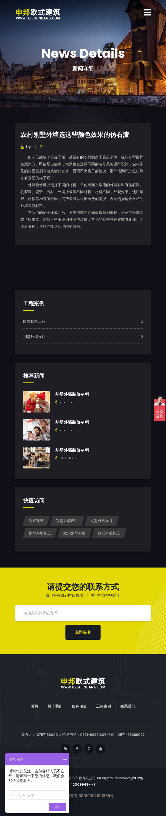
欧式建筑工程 (34, 321)
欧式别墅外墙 (74, 533)
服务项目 (79, 706)
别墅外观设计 (101, 520)
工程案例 (103, 706)
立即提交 (83, 632)
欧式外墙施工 (109, 533)
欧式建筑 (36, 520)
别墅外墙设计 (34, 336)
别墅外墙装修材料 (72, 394)
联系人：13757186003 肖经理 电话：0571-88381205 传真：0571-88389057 (83, 734)
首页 (34, 706)
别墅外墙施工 (40, 533)
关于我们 (55, 706)
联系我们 (127, 706)
